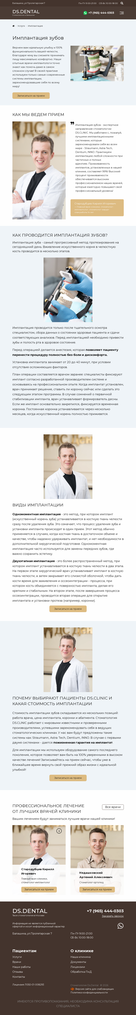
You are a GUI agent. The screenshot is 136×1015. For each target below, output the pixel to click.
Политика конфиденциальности (89, 992)
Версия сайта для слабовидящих (94, 989)
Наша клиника (81, 956)
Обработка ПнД (81, 971)
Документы (78, 961)
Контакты (18, 976)
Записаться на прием (31, 95)
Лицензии (78, 966)
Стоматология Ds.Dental (85, 985)
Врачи (16, 961)
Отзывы (17, 971)
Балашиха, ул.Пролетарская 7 (28, 3)
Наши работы (21, 966)
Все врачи (113, 807)
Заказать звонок (113, 916)
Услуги (17, 956)
